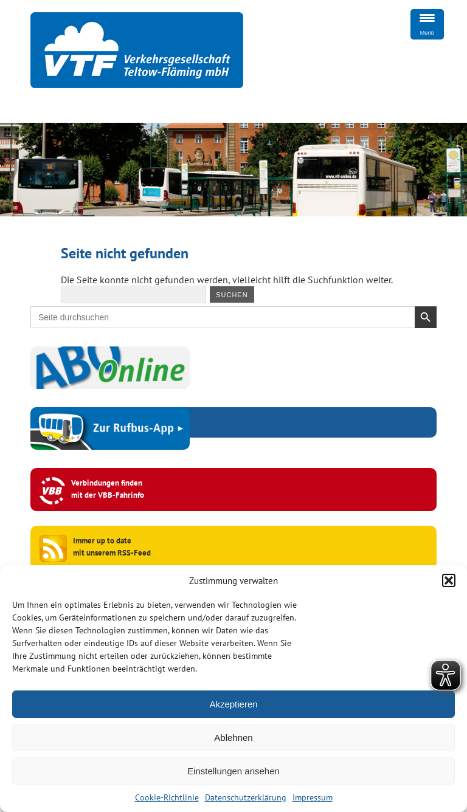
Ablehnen (233, 737)
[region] (233, 169)
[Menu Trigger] (427, 24)
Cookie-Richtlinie (167, 797)
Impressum (312, 797)
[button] (449, 580)
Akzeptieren (233, 704)
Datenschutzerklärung (245, 797)
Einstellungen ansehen (233, 771)
